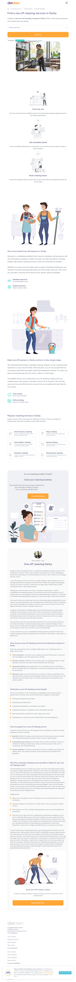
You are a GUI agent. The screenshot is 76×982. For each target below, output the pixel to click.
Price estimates (12, 958)
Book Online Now (38, 903)
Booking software (12, 940)
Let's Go (38, 35)
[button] (66, 3)
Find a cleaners (12, 955)
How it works (11, 937)
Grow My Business (38, 496)
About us (10, 979)
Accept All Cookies (65, 973)
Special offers (11, 960)
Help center (11, 945)
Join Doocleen (11, 942)
